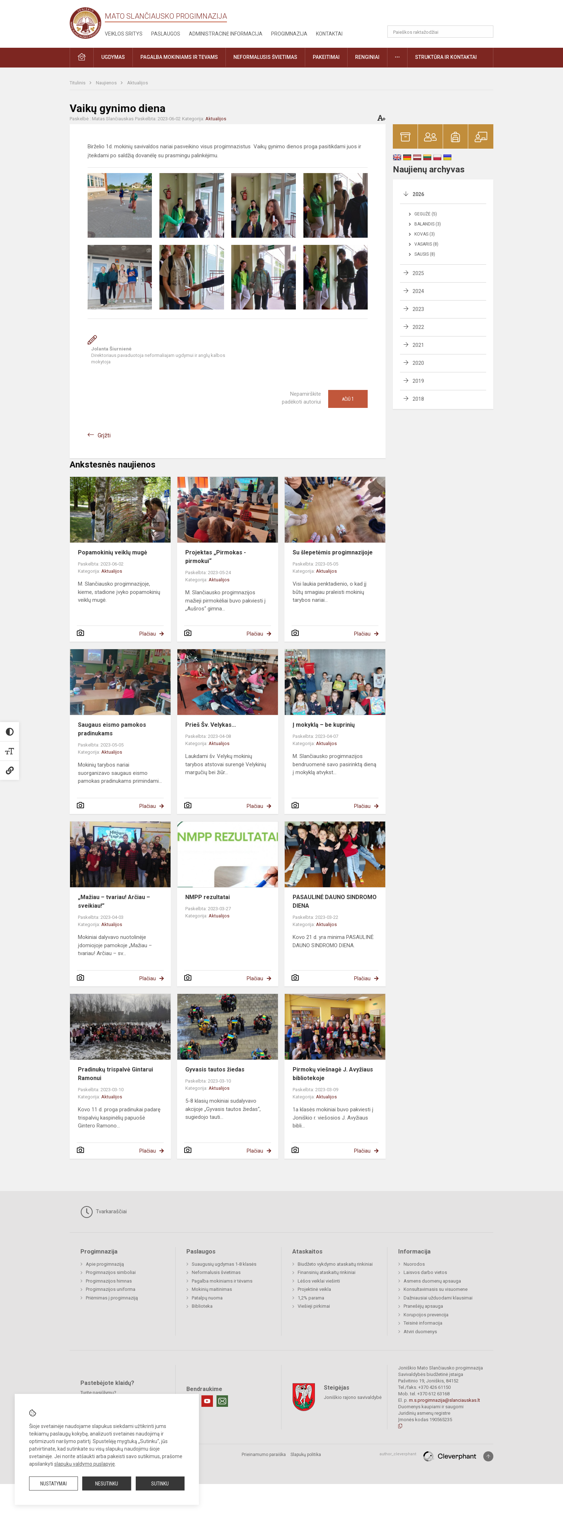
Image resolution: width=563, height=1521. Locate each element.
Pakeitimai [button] (326, 57)
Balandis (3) (427, 224)
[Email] (222, 1401)
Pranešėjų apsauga (423, 1306)
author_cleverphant (398, 1454)
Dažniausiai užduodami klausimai (438, 1298)
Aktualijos (137, 82)
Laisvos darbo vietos (425, 1272)
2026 (418, 194)
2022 (418, 327)
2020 (418, 363)
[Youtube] (207, 1401)
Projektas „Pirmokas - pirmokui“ (215, 556)
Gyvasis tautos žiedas (215, 1069)
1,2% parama (311, 1298)
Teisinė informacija (423, 1323)
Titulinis (78, 82)
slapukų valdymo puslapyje (84, 1464)
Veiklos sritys (124, 34)
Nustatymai (53, 1484)
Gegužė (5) (425, 214)
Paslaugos (165, 34)
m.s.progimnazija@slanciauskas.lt (444, 1400)
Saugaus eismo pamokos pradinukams (112, 729)
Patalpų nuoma (207, 1298)
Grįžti (104, 435)
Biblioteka (202, 1306)
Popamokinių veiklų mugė (112, 552)
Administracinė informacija (225, 34)
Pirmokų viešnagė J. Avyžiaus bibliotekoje (333, 1074)
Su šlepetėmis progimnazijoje (333, 552)
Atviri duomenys (420, 1331)
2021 (418, 345)
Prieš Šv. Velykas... (210, 724)
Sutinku (160, 1484)
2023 (418, 309)
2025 (418, 273)
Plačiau (147, 634)
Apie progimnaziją (105, 1264)
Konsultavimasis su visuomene (435, 1289)
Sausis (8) (424, 254)
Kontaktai (329, 34)
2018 (418, 399)
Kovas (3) (424, 234)
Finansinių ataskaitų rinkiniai (326, 1272)
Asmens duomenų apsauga (432, 1281)
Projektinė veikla (314, 1289)
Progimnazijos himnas (109, 1281)
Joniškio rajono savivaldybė (353, 1397)
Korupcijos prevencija (426, 1314)
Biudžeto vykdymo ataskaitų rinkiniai (335, 1264)
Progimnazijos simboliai (111, 1272)
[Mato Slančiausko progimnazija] (87, 22)
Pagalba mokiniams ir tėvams (222, 1281)
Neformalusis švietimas (216, 1272)
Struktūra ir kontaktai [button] (446, 57)
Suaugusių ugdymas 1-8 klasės (224, 1264)
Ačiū (348, 399)
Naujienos (107, 82)
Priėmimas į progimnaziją (112, 1298)
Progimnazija (289, 34)
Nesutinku (106, 1484)
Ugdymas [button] (113, 57)
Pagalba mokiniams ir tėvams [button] (179, 57)
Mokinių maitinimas (212, 1289)
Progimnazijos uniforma (110, 1289)
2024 (418, 291)
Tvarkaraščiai (103, 1212)
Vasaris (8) (426, 244)
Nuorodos (414, 1264)
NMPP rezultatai (207, 897)
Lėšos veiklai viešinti (319, 1281)
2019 (418, 381)
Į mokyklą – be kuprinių (324, 724)
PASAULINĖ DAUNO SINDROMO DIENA (335, 901)
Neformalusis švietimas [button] (265, 57)
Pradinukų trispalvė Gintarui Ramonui (115, 1074)
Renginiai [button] (367, 57)
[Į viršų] (488, 1456)
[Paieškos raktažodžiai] (440, 31)
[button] (444, 15)
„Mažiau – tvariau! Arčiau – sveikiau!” (114, 901)
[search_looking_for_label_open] (485, 31)
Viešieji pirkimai (314, 1306)
